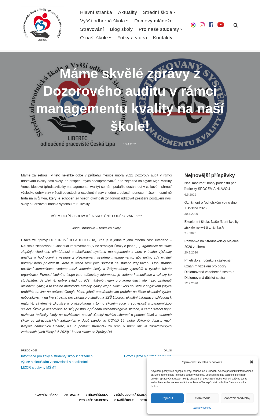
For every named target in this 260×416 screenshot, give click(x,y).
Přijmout (167, 398)
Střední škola (97, 394)
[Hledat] (235, 25)
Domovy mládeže (153, 20)
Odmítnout (202, 398)
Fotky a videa (132, 37)
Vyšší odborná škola (130, 394)
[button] (251, 362)
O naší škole (124, 400)
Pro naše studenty (93, 400)
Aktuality (127, 12)
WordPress (52, 410)
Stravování (92, 29)
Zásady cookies (202, 407)
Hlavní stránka (96, 12)
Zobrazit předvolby (237, 398)
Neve (25, 410)
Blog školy (121, 29)
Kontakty (162, 37)
